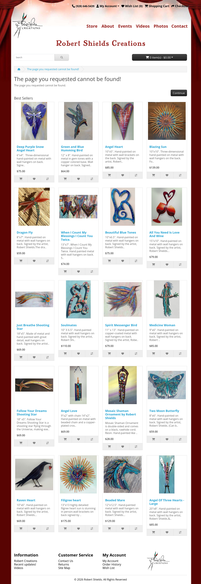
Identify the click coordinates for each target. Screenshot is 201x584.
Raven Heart (26, 500)
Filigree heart (71, 500)
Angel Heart (114, 147)
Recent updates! (25, 564)
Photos (161, 26)
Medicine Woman (162, 325)
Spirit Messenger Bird (121, 325)
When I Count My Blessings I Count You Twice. (77, 236)
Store (92, 26)
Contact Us (65, 561)
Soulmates (69, 325)
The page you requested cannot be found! (53, 69)
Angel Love (69, 411)
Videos (143, 26)
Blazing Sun (157, 147)
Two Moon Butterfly (164, 411)
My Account (110, 561)
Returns (63, 564)
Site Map (64, 568)
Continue (179, 93)
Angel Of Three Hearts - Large (166, 502)
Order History (111, 564)
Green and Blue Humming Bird (72, 148)
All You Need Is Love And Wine (164, 234)
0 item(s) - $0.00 (158, 57)
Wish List (108, 568)
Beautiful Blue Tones (120, 232)
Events (125, 26)
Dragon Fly (25, 232)
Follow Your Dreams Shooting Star (32, 412)
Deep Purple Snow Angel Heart (30, 148)
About (108, 26)
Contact (179, 26)
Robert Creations (25, 561)
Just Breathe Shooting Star (33, 327)
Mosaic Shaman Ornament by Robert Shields (120, 414)
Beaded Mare (115, 500)
